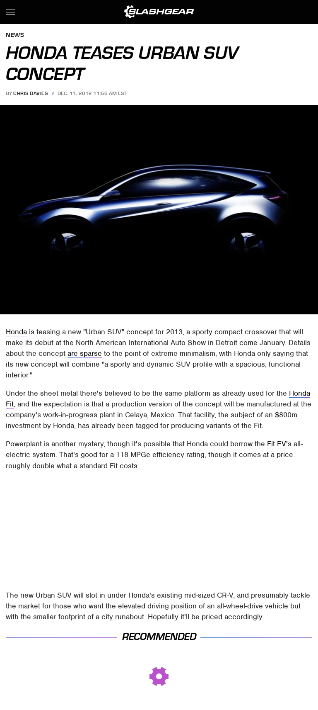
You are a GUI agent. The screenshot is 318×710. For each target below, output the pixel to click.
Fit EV (276, 443)
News (15, 35)
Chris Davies (30, 93)
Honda (16, 331)
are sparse (84, 353)
